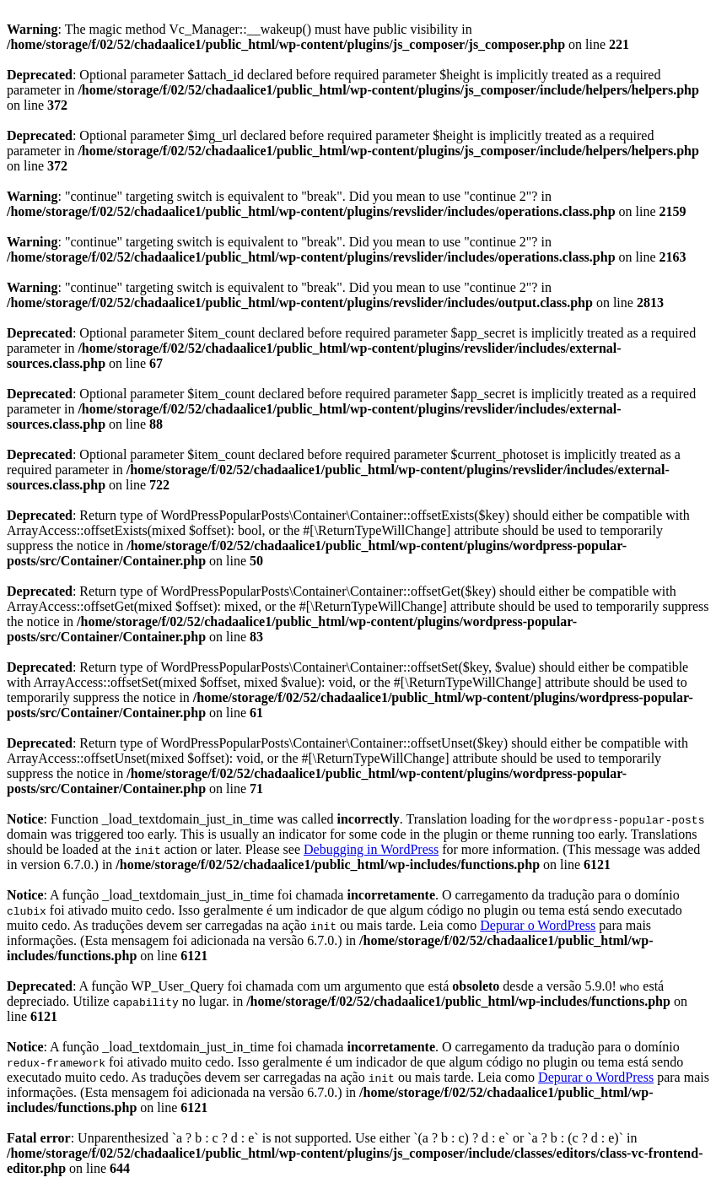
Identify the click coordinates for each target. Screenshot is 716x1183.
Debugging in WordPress (371, 849)
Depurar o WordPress (537, 925)
